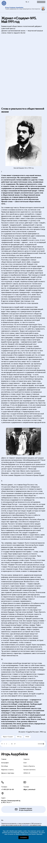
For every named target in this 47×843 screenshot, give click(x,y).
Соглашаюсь (23, 837)
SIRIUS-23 (27, 773)
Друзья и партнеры (7, 773)
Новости (26, 759)
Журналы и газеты (7, 769)
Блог (25, 763)
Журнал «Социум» (8, 736)
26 (11, 743)
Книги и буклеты (29, 766)
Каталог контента (29, 769)
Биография (5, 763)
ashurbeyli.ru (25, 825)
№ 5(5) (27, 736)
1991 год (19, 736)
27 (15, 743)
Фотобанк (4, 766)
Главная (3, 759)
